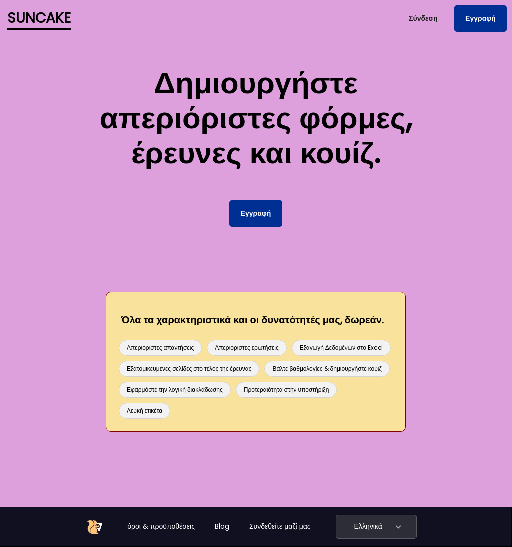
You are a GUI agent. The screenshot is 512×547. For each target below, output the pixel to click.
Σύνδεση (423, 18)
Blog (222, 526)
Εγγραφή (481, 18)
